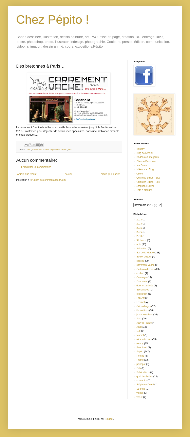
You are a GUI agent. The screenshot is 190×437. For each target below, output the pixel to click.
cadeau (140, 260)
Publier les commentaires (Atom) (48, 180)
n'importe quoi (144, 339)
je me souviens (144, 314)
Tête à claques (144, 190)
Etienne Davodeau (146, 161)
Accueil (69, 174)
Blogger (109, 419)
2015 (139, 227)
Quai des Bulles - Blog (148, 177)
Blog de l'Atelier (144, 153)
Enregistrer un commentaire (36, 167)
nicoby (140, 343)
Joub (139, 326)
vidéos (140, 392)
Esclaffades (142, 289)
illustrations (142, 310)
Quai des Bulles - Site (148, 182)
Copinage (141, 277)
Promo (140, 359)
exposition (55, 149)
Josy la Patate (144, 322)
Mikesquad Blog (145, 169)
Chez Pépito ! (52, 19)
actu (29, 149)
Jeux (138, 318)
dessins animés (144, 285)
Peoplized (141, 347)
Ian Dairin (141, 165)
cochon (140, 273)
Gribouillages (143, 306)
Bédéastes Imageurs (147, 157)
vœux (139, 397)
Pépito (64, 149)
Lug (138, 331)
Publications (143, 372)
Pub (70, 149)
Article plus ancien (110, 174)
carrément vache (40, 149)
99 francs (141, 240)
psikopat (141, 364)
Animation (141, 248)
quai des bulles (144, 376)
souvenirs (141, 380)
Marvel (140, 335)
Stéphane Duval (145, 186)
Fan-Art (140, 298)
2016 (139, 232)
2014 (139, 223)
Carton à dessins (145, 269)
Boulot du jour (143, 256)
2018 (139, 236)
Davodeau (142, 281)
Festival (140, 302)
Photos (140, 355)
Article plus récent (26, 174)
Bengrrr (140, 149)
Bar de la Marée (145, 252)
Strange (140, 388)
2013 (139, 219)
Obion (139, 173)
